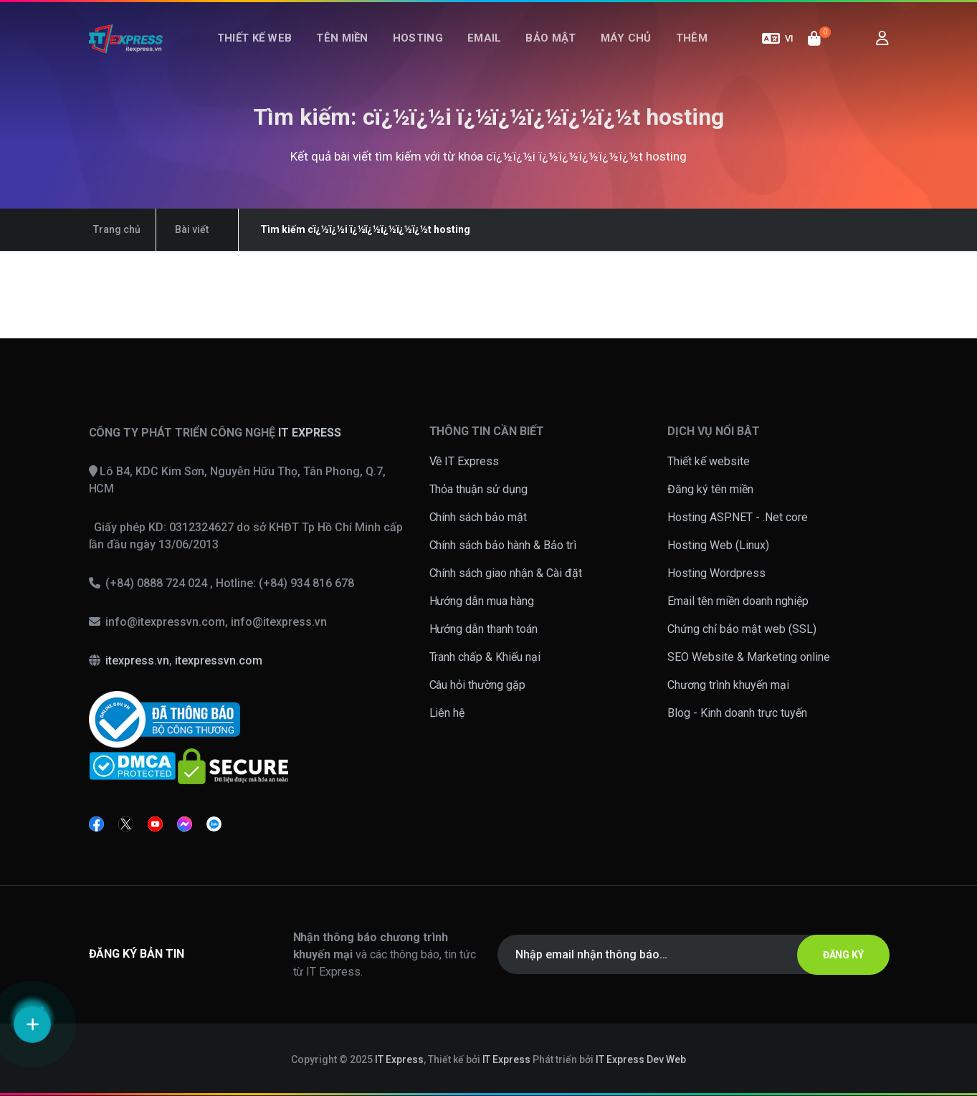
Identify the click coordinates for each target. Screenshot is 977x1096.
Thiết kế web (272, 48)
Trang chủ (112, 229)
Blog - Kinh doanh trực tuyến (737, 713)
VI (777, 48)
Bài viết (177, 229)
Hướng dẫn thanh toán (483, 629)
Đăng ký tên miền (710, 489)
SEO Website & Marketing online (748, 657)
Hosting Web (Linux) (718, 545)
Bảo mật (545, 48)
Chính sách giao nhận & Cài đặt (506, 573)
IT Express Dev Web (641, 1059)
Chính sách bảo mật (478, 517)
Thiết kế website (708, 461)
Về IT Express (464, 461)
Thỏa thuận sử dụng (478, 489)
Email (484, 48)
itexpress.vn (137, 660)
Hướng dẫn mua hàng (482, 601)
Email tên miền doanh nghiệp (738, 601)
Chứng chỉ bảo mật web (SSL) (741, 629)
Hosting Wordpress (716, 573)
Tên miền (353, 48)
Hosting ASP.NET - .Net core (737, 517)
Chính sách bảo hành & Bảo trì (503, 545)
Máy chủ (614, 48)
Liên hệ (447, 713)
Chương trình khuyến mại (728, 685)
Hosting (424, 48)
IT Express (399, 1059)
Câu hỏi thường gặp (477, 685)
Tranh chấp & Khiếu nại (485, 657)
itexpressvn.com (218, 660)
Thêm (674, 48)
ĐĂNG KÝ (836, 955)
